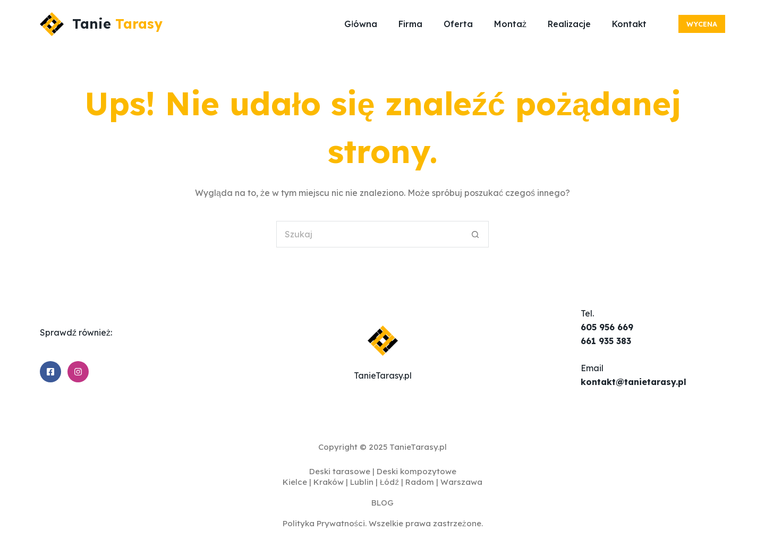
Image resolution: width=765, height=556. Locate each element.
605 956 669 (607, 327)
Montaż (510, 24)
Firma (410, 24)
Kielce (295, 482)
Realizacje (569, 24)
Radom (419, 482)
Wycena (701, 24)
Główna (360, 24)
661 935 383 (606, 341)
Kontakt (629, 24)
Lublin (361, 482)
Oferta (458, 24)
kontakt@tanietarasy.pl (633, 382)
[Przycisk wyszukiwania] (475, 234)
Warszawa (461, 482)
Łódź (389, 482)
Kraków (328, 482)
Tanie (117, 23)
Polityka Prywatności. (325, 523)
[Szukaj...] (369, 234)
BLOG (382, 503)
